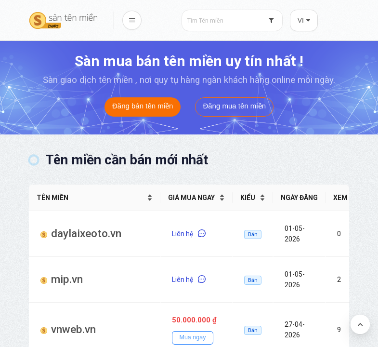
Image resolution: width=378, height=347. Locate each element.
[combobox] (232, 20)
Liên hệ (189, 234)
